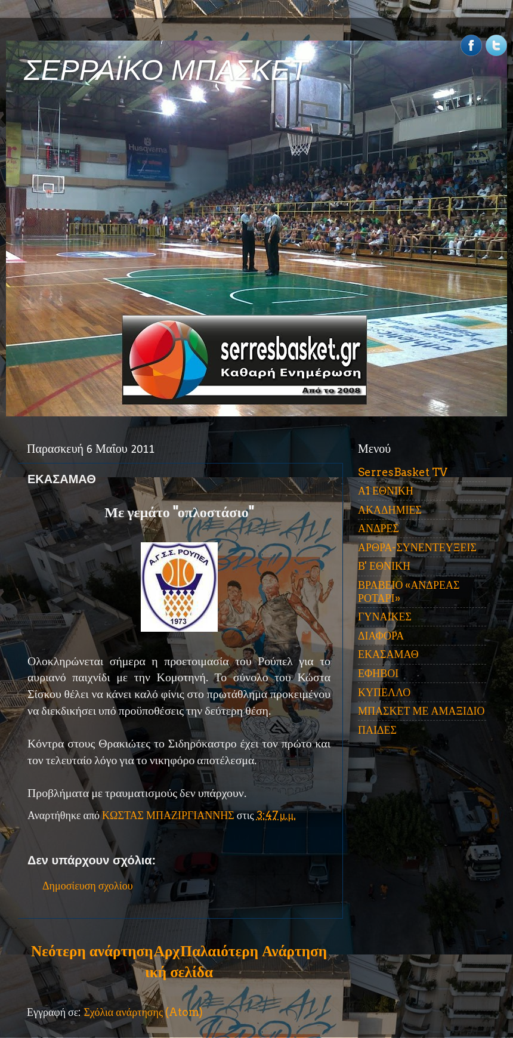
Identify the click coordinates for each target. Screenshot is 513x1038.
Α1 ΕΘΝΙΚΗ (385, 490)
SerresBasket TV (402, 472)
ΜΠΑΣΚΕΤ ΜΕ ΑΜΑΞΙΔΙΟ (421, 711)
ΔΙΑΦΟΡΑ (381, 635)
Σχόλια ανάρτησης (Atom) (143, 1012)
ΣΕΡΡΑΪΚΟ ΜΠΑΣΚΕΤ (166, 70)
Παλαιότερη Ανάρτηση (253, 951)
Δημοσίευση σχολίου (87, 885)
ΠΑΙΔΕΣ (377, 730)
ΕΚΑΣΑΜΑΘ (388, 654)
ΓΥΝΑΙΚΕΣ (385, 616)
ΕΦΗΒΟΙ (378, 673)
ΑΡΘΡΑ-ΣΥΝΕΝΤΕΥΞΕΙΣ (417, 547)
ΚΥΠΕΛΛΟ (384, 692)
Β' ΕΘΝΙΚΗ (384, 566)
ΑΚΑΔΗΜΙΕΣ (390, 509)
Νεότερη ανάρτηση (92, 951)
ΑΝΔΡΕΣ (378, 528)
